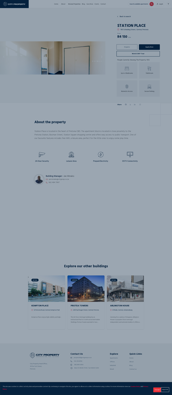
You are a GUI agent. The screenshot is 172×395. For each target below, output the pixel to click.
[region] (86, 388)
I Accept (163, 389)
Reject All (150, 389)
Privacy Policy (10, 389)
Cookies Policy (136, 386)
